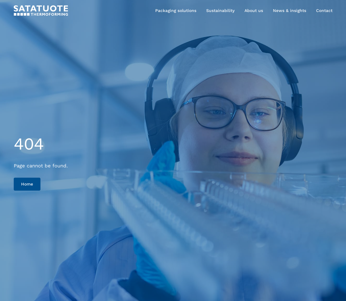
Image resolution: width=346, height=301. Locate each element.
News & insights (289, 10)
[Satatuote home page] (41, 10)
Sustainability (220, 10)
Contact (324, 10)
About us (253, 10)
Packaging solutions (175, 10)
